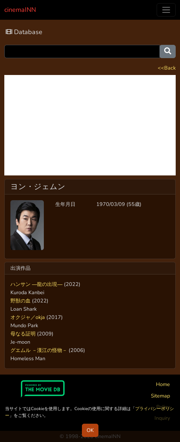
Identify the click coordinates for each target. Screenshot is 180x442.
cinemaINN (20, 9)
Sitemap (160, 395)
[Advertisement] (90, 125)
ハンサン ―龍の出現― (36, 284)
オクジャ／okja (27, 317)
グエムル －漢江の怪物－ (38, 350)
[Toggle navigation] (166, 10)
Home (163, 384)
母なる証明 (23, 333)
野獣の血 (20, 300)
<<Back (167, 67)
